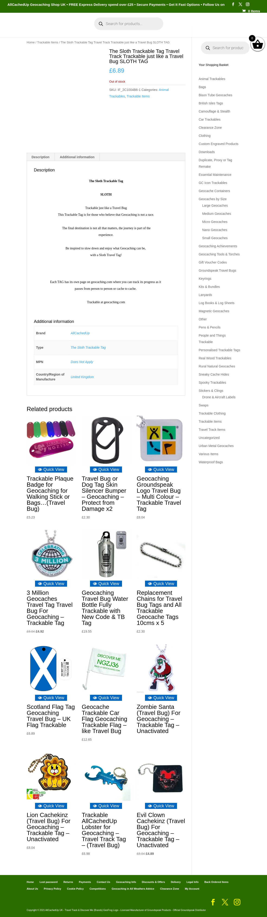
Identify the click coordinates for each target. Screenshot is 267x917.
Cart (175, 27)
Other (203, 319)
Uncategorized (209, 438)
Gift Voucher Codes (213, 262)
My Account (70, 27)
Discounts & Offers (153, 882)
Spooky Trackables (212, 382)
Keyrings (205, 278)
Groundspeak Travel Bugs (217, 270)
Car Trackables (209, 119)
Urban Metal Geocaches (216, 446)
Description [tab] (40, 157)
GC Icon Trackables (213, 183)
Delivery (176, 882)
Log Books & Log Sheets (216, 303)
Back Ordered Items (216, 882)
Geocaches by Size (213, 199)
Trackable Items (47, 42)
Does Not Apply (82, 362)
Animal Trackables (212, 79)
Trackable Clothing (212, 413)
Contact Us (103, 882)
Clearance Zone (210, 127)
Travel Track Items (212, 429)
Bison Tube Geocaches (215, 95)
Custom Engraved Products (218, 144)
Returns (68, 882)
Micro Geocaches (214, 222)
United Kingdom (82, 377)
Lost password (49, 882)
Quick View (51, 469)
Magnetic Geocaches (214, 311)
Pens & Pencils (209, 327)
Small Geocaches (215, 238)
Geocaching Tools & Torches (219, 254)
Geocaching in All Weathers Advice (133, 888)
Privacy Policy (52, 888)
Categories (40, 27)
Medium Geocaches (216, 214)
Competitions (98, 888)
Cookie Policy (75, 888)
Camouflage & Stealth (214, 111)
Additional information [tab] (77, 157)
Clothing (204, 136)
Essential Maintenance (215, 175)
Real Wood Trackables (215, 358)
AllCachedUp (80, 333)
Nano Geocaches (214, 230)
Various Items (208, 454)
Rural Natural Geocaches (217, 366)
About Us (32, 888)
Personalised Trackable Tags (219, 350)
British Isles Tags (211, 103)
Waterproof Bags (211, 462)
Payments (194, 27)
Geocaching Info (223, 27)
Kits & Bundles (209, 287)
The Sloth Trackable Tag (88, 347)
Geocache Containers (214, 191)
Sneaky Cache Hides (214, 374)
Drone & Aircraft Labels (218, 397)
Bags (202, 87)
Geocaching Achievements (218, 246)
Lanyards (205, 295)
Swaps (203, 405)
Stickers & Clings (211, 391)
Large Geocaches (215, 205)
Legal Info (193, 882)
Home (19, 27)
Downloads (207, 152)
